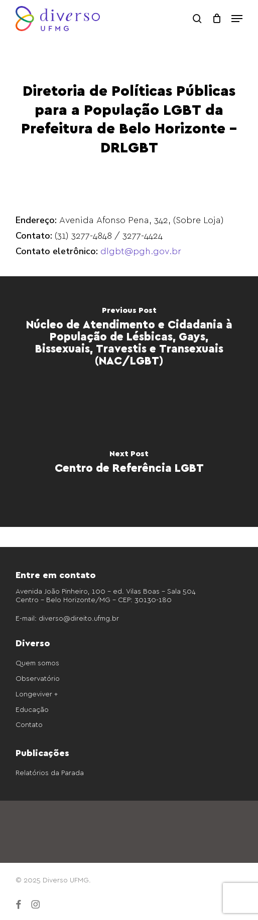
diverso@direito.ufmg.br (79, 618)
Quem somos (37, 662)
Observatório (38, 678)
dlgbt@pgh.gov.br (140, 250)
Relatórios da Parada (50, 772)
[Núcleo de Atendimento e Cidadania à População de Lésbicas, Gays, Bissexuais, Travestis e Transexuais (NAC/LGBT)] (129, 339)
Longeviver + (37, 693)
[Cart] (216, 18)
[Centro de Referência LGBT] (129, 464)
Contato (29, 724)
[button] (236, 19)
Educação (32, 709)
